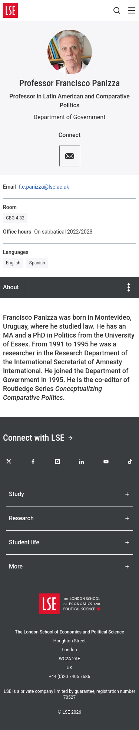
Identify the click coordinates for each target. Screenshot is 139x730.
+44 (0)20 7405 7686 (69, 676)
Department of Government (70, 117)
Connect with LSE (38, 438)
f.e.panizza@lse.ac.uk (44, 186)
